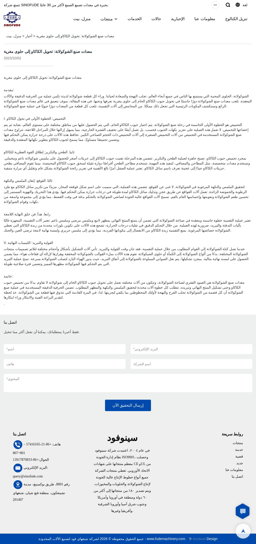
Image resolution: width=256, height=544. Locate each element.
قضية (239, 456)
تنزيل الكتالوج (236, 19)
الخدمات (135, 19)
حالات (156, 19)
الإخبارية (177, 19)
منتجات (107, 19)
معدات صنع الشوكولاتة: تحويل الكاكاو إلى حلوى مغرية (75, 36)
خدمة (239, 450)
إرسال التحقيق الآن (128, 405)
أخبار (28, 36)
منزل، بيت (81, 19)
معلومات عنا (204, 19)
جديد (239, 463)
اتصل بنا (237, 476)
